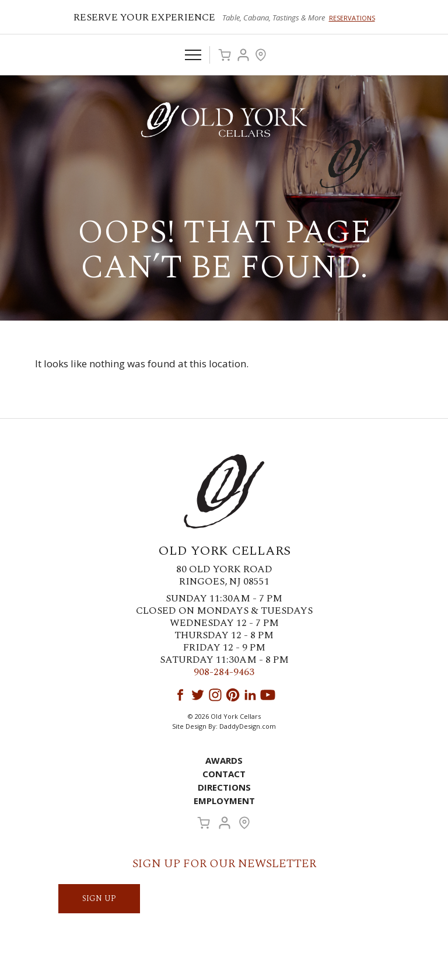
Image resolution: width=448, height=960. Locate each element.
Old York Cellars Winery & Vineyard (224, 120)
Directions (224, 787)
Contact (224, 774)
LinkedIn (250, 694)
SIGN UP (99, 898)
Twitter (197, 694)
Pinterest (232, 694)
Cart (224, 55)
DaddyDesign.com (247, 726)
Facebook (180, 694)
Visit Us (261, 55)
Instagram (215, 694)
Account (243, 55)
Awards (224, 760)
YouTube (267, 694)
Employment (224, 800)
